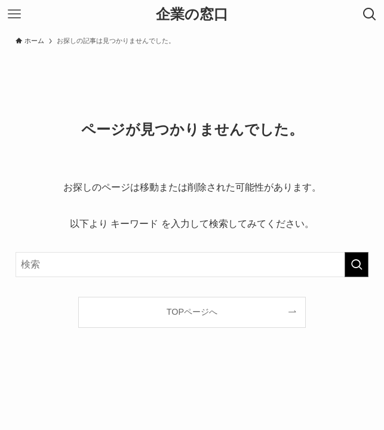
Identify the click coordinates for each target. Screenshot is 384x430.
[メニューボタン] (14, 14)
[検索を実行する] (356, 264)
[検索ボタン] (369, 14)
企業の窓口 (192, 14)
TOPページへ (192, 312)
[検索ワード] (192, 264)
